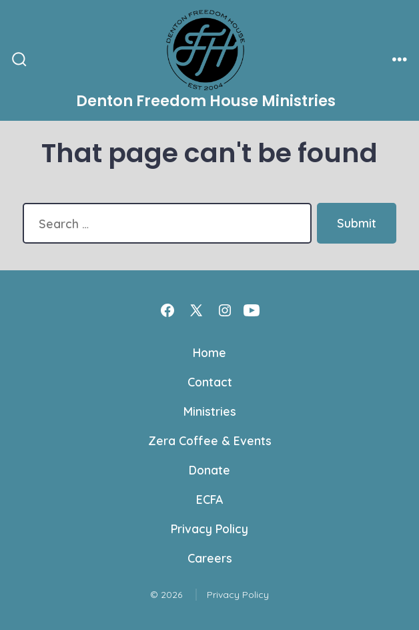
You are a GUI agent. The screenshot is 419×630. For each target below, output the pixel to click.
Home (209, 352)
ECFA (209, 499)
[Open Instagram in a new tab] (225, 310)
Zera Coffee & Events (210, 440)
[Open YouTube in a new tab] (251, 310)
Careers (209, 558)
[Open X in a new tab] (196, 310)
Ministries (209, 411)
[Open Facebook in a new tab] (167, 310)
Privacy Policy (209, 528)
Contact (209, 381)
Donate (209, 469)
